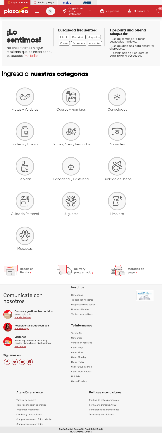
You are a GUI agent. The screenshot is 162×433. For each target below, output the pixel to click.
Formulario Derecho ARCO (102, 405)
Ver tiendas (20, 346)
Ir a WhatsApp (22, 328)
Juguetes (93, 37)
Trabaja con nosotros (82, 300)
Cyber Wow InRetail (81, 371)
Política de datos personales (104, 400)
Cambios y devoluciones (29, 414)
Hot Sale (75, 376)
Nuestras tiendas (80, 309)
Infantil (64, 37)
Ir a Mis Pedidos (23, 317)
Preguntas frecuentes (27, 409)
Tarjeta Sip (76, 333)
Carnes (64, 43)
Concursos (76, 338)
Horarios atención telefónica (31, 405)
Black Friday (77, 362)
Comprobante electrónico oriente (33, 419)
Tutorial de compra (26, 400)
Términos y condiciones (101, 414)
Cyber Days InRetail (81, 366)
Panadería (78, 37)
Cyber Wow (77, 352)
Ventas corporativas (81, 314)
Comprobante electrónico (29, 424)
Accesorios (79, 43)
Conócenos (77, 295)
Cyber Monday (78, 357)
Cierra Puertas (79, 381)
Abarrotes (95, 43)
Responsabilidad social (83, 304)
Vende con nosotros (81, 342)
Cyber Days (77, 347)
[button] (50, 11)
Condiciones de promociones (104, 409)
